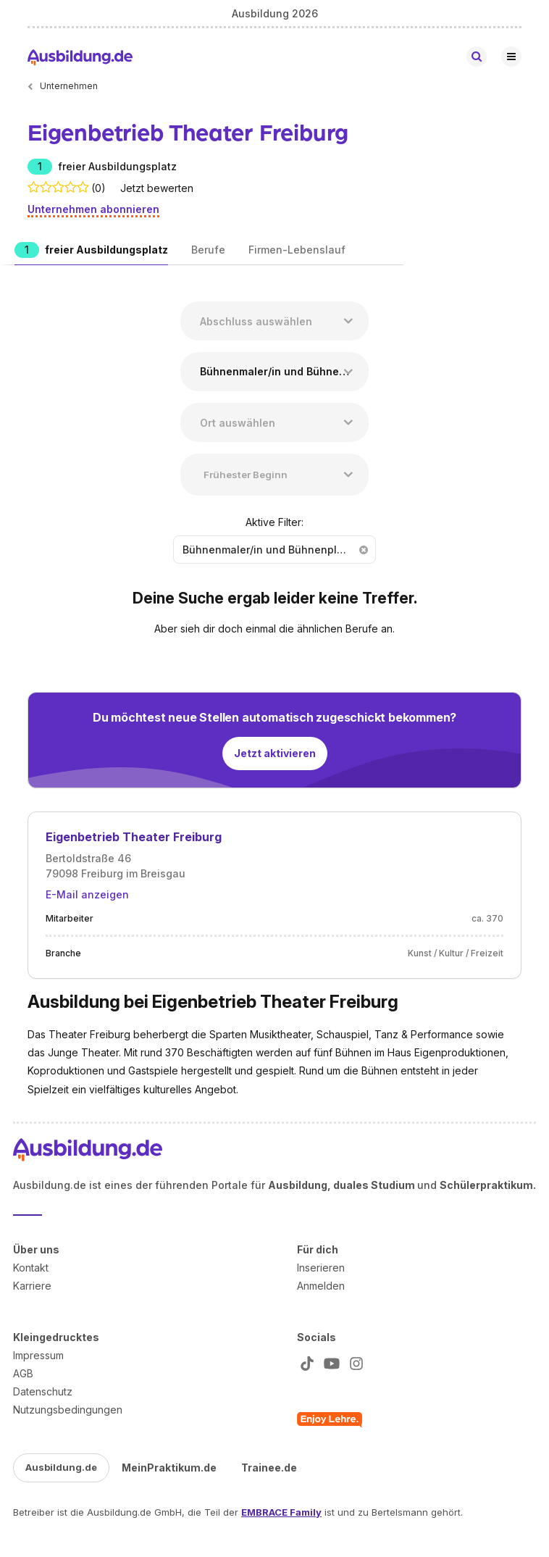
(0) (98, 188)
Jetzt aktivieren (275, 753)
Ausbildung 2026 (275, 13)
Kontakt (31, 1267)
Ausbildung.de (61, 1467)
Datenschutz (42, 1391)
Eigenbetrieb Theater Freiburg (134, 837)
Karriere (32, 1286)
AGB (23, 1373)
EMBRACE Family (281, 1512)
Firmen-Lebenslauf (296, 249)
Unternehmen (69, 85)
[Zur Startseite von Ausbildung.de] (80, 56)
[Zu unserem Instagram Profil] (353, 1363)
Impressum (38, 1355)
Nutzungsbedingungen (67, 1409)
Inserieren (321, 1267)
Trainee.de (269, 1467)
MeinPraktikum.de (169, 1467)
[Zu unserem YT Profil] (329, 1363)
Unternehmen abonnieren (93, 209)
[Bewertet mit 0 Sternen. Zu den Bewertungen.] (58, 188)
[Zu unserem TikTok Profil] (304, 1363)
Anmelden (321, 1286)
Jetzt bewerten (156, 188)
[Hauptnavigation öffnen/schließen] (511, 56)
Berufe (208, 249)
